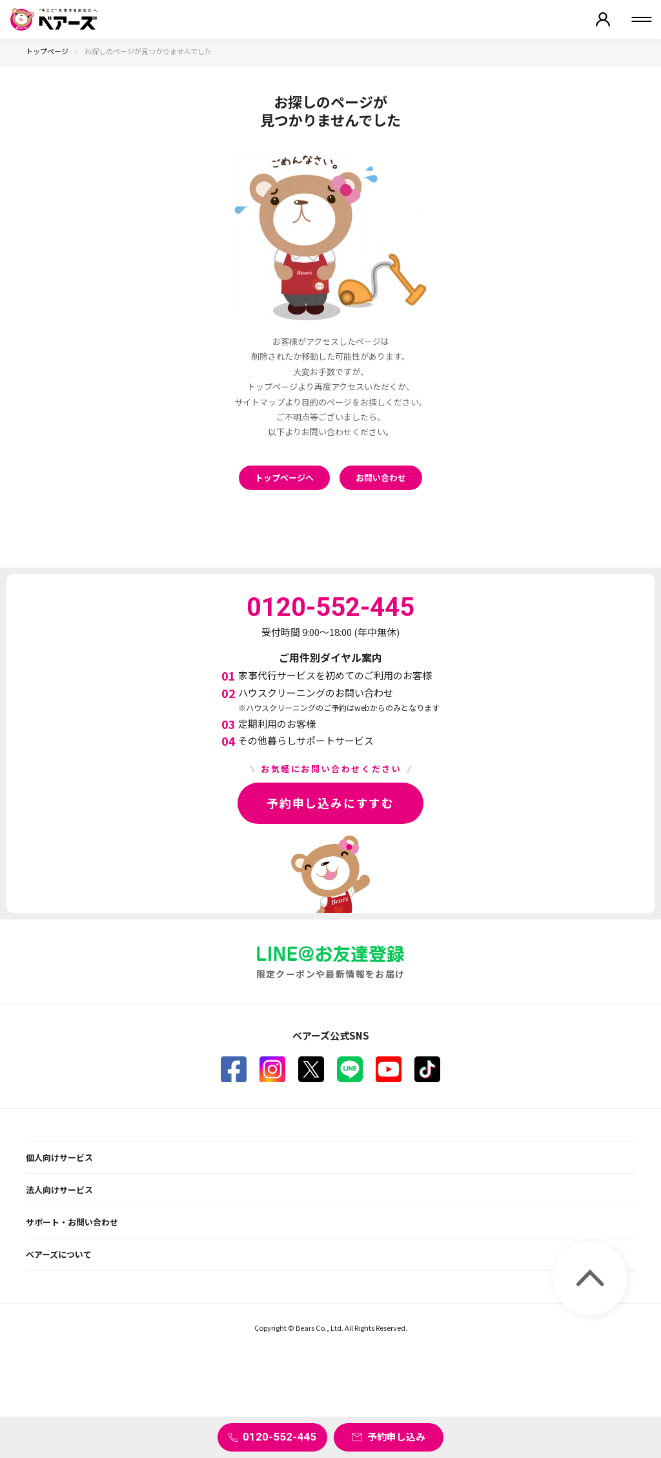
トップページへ (284, 477)
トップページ (47, 51)
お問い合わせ (381, 477)
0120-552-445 (279, 1436)
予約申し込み (396, 1436)
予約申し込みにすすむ (330, 802)
